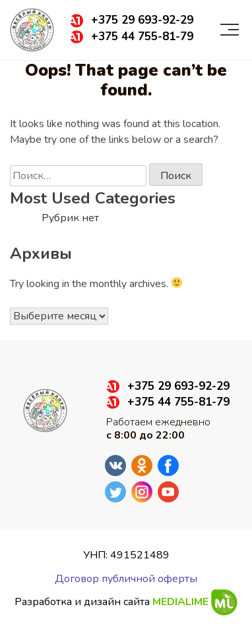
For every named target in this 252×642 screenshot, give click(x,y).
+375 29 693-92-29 (142, 20)
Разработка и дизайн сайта (126, 602)
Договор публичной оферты (126, 579)
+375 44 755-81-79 (142, 36)
